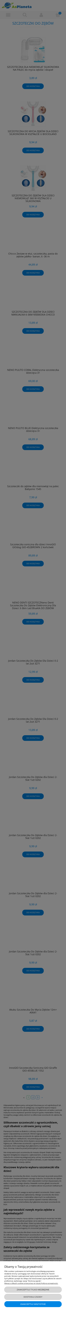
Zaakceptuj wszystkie (33, 1304)
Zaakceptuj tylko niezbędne (33, 1289)
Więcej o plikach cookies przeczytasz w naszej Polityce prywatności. (31, 1283)
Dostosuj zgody (33, 1297)
